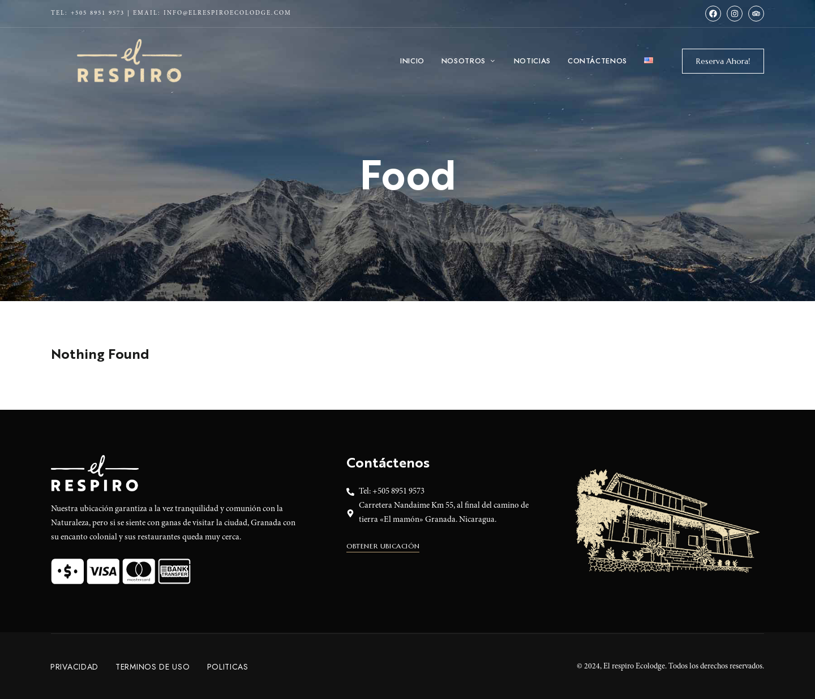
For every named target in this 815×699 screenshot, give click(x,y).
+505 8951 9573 (98, 13)
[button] (723, 61)
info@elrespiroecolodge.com (227, 13)
